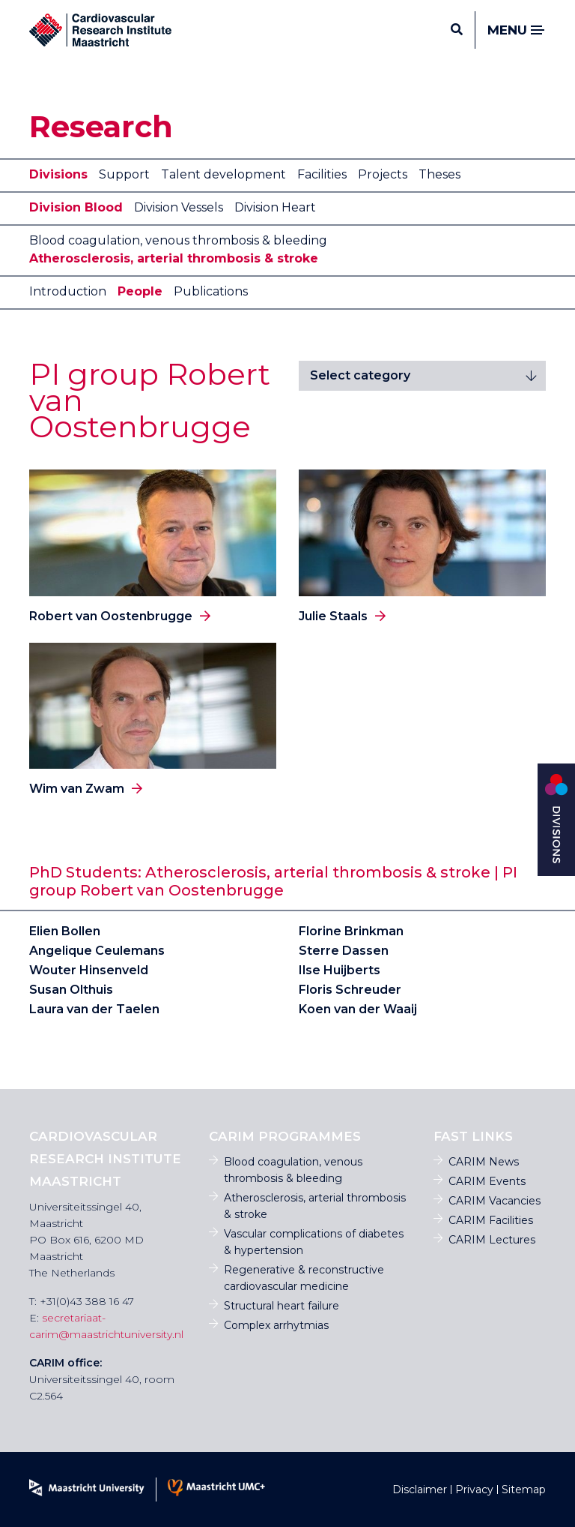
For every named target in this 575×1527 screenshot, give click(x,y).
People (140, 291)
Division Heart (275, 207)
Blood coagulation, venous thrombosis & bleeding (178, 240)
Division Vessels (178, 207)
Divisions (58, 174)
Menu (516, 30)
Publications (211, 291)
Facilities (322, 174)
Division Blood (76, 207)
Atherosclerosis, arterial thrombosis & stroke (173, 258)
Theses (439, 174)
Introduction (67, 291)
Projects (382, 174)
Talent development (223, 174)
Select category (360, 375)
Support (124, 174)
